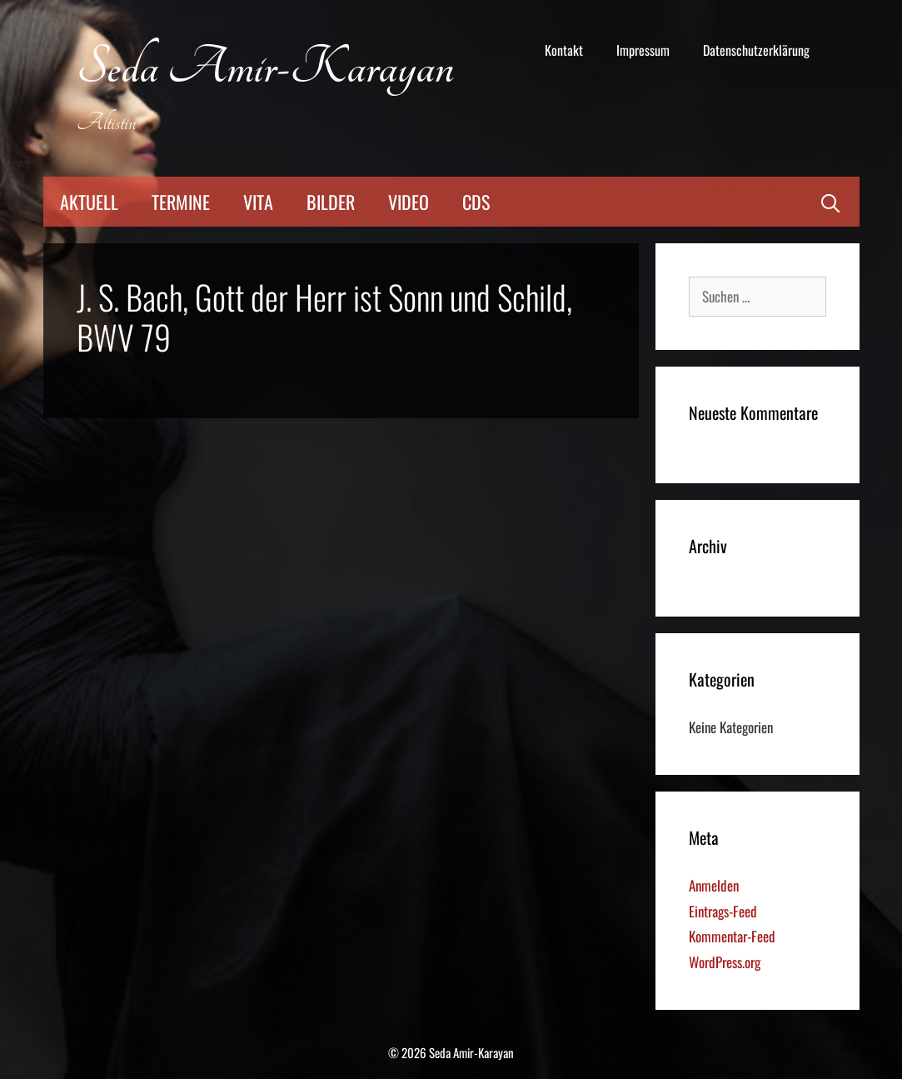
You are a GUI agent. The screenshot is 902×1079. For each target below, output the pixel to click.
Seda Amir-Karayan (265, 68)
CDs (476, 201)
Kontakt (564, 50)
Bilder (330, 201)
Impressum (643, 50)
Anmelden (714, 885)
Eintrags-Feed (723, 911)
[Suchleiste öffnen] (830, 202)
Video (408, 201)
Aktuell (89, 201)
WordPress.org (724, 962)
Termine (181, 201)
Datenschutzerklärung (756, 50)
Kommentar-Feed (732, 936)
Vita (258, 201)
